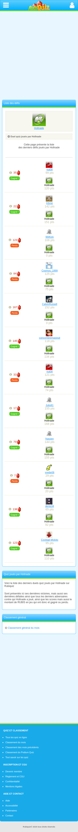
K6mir (49, 203)
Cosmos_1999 (50, 270)
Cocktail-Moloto (49, 539)
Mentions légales (13, 786)
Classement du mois (15, 742)
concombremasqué (49, 337)
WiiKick (50, 237)
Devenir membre (13, 771)
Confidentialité (12, 781)
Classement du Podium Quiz (19, 752)
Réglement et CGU (14, 776)
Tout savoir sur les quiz (16, 757)
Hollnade (39, 127)
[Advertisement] (39, 56)
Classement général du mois (22, 627)
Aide (7, 800)
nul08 (50, 169)
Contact (9, 815)
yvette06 (49, 472)
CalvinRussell (49, 304)
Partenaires (11, 810)
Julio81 (49, 405)
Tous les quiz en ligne (16, 737)
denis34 (49, 506)
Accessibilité (11, 805)
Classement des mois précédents (22, 747)
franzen (49, 438)
